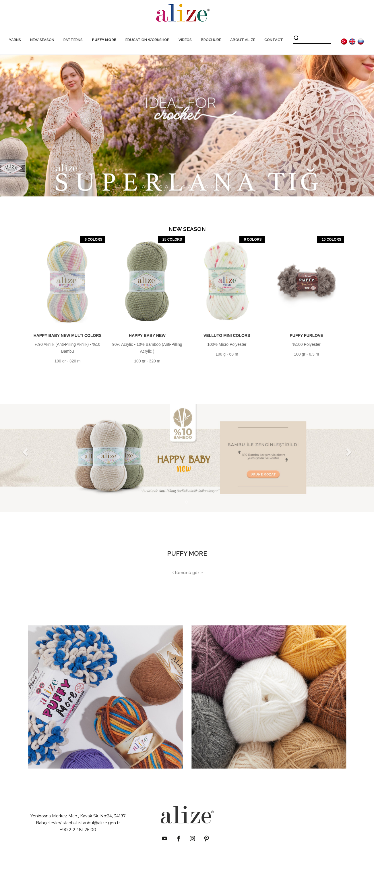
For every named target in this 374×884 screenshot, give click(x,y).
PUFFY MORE (104, 40)
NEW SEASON (42, 40)
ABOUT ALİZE (242, 40)
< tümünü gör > (187, 572)
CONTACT (273, 40)
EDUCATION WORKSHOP (147, 40)
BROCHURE (211, 40)
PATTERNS (73, 40)
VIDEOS (185, 40)
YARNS (15, 40)
